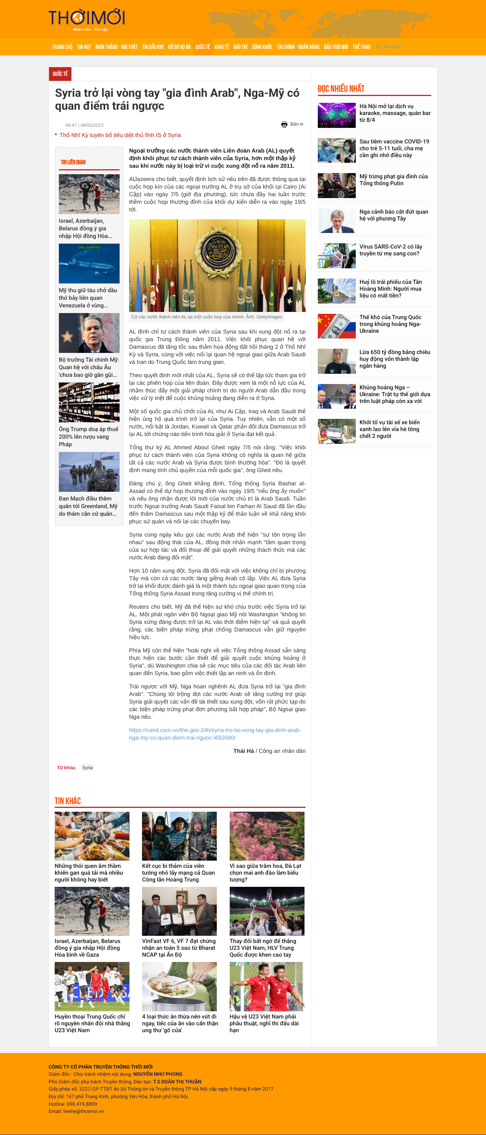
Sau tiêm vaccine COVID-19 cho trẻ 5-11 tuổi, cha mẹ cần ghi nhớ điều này (394, 148)
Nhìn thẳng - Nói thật (117, 47)
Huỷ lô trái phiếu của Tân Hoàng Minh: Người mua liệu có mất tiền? (391, 289)
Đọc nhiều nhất (341, 88)
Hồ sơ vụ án (179, 47)
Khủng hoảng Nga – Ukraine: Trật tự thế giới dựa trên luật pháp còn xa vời (395, 394)
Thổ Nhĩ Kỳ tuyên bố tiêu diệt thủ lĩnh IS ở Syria (120, 135)
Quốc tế (202, 47)
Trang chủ (62, 47)
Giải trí (241, 47)
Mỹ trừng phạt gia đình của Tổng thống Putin (394, 180)
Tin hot (84, 47)
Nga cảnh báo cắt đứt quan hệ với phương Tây (394, 215)
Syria (87, 767)
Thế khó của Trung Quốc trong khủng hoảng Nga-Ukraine (390, 324)
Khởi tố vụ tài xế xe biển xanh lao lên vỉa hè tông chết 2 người (390, 429)
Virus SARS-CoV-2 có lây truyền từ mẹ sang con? (391, 250)
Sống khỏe (262, 47)
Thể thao (361, 47)
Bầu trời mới (336, 47)
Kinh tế (222, 47)
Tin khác (68, 800)
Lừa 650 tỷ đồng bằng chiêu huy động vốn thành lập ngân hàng (395, 359)
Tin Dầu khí (153, 47)
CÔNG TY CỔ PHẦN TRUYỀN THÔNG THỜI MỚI (101, 1067)
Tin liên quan (73, 162)
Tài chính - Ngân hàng (298, 47)
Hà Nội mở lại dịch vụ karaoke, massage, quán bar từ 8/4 (395, 113)
